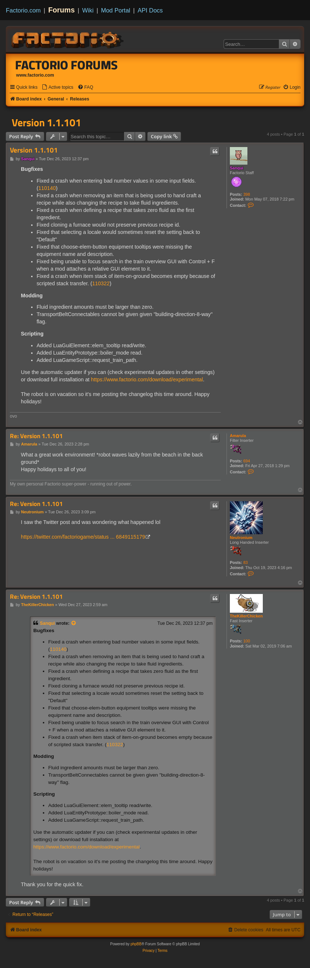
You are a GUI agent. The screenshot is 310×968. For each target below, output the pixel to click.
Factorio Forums (66, 65)
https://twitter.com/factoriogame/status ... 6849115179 (83, 537)
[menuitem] (57, 87)
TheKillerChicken (246, 616)
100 (246, 641)
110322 (101, 283)
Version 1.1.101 (46, 122)
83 (245, 562)
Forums (61, 10)
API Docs (150, 10)
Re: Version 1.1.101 (36, 436)
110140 (47, 188)
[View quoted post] (74, 623)
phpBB (136, 944)
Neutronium (241, 537)
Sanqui (236, 168)
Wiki (88, 10)
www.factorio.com (35, 75)
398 (246, 194)
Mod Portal (115, 10)
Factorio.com (23, 10)
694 (246, 461)
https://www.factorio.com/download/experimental (147, 379)
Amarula (238, 435)
